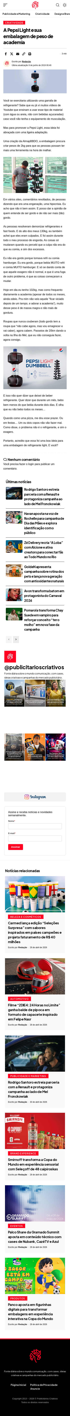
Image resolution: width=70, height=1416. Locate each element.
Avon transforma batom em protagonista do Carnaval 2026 (44, 595)
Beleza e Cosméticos (25, 916)
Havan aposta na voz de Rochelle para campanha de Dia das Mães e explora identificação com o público (44, 523)
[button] (6, 5)
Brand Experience (23, 1153)
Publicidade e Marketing (28, 1076)
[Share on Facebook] (5, 54)
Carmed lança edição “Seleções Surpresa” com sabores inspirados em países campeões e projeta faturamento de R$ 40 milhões (35, 932)
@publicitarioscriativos (34, 667)
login (31, 464)
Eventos (16, 1225)
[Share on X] (11, 54)
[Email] (17, 54)
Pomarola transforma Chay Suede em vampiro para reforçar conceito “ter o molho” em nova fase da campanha (43, 619)
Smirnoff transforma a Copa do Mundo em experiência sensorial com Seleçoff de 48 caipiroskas (33, 1164)
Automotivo (19, 998)
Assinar (15, 846)
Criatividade (14, 22)
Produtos (17, 1298)
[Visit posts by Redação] (6, 63)
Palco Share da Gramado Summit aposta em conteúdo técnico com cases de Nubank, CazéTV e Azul (34, 1236)
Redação (26, 61)
